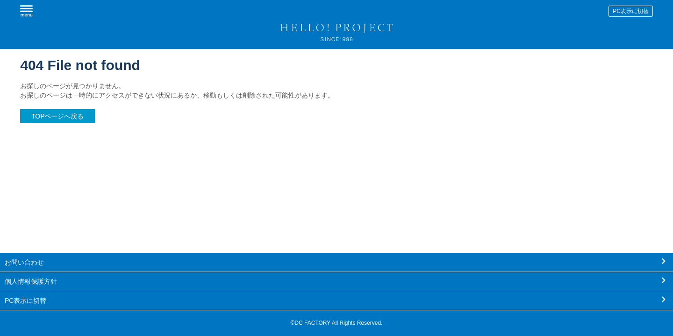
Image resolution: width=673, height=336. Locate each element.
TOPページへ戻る (57, 116)
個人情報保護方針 (31, 281)
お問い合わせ (24, 262)
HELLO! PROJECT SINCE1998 (336, 30)
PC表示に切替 (631, 11)
